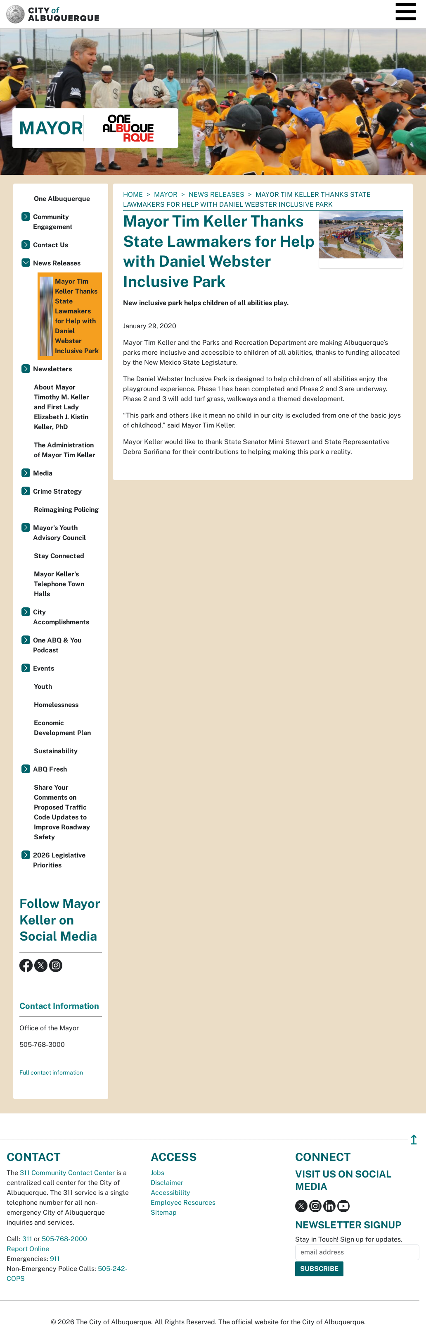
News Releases (216, 194)
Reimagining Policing (66, 510)
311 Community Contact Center (67, 1173)
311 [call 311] (27, 1239)
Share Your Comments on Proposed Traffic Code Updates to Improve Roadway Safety (62, 812)
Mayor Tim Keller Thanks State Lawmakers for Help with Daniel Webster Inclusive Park (69, 316)
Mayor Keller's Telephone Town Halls (59, 584)
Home (133, 194)
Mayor (166, 194)
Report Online (28, 1249)
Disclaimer (167, 1183)
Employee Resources (183, 1202)
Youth (43, 686)
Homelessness (56, 705)
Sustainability (56, 751)
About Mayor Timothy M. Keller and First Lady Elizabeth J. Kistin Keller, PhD (61, 407)
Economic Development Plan (62, 728)
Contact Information (59, 1006)
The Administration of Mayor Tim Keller (64, 450)
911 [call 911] (55, 1259)
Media (42, 473)
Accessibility (170, 1193)
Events (43, 668)
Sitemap (164, 1212)
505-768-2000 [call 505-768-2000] (64, 1239)
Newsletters (52, 369)
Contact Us (50, 245)
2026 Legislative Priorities (59, 860)
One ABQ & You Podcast (57, 645)
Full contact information (51, 1072)
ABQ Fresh (50, 769)
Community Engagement (53, 222)
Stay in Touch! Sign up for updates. (348, 1239)
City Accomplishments (61, 617)
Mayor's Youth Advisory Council (59, 533)
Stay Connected (59, 556)
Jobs (157, 1173)
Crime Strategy (57, 491)
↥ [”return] (413, 1139)
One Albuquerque (62, 199)
